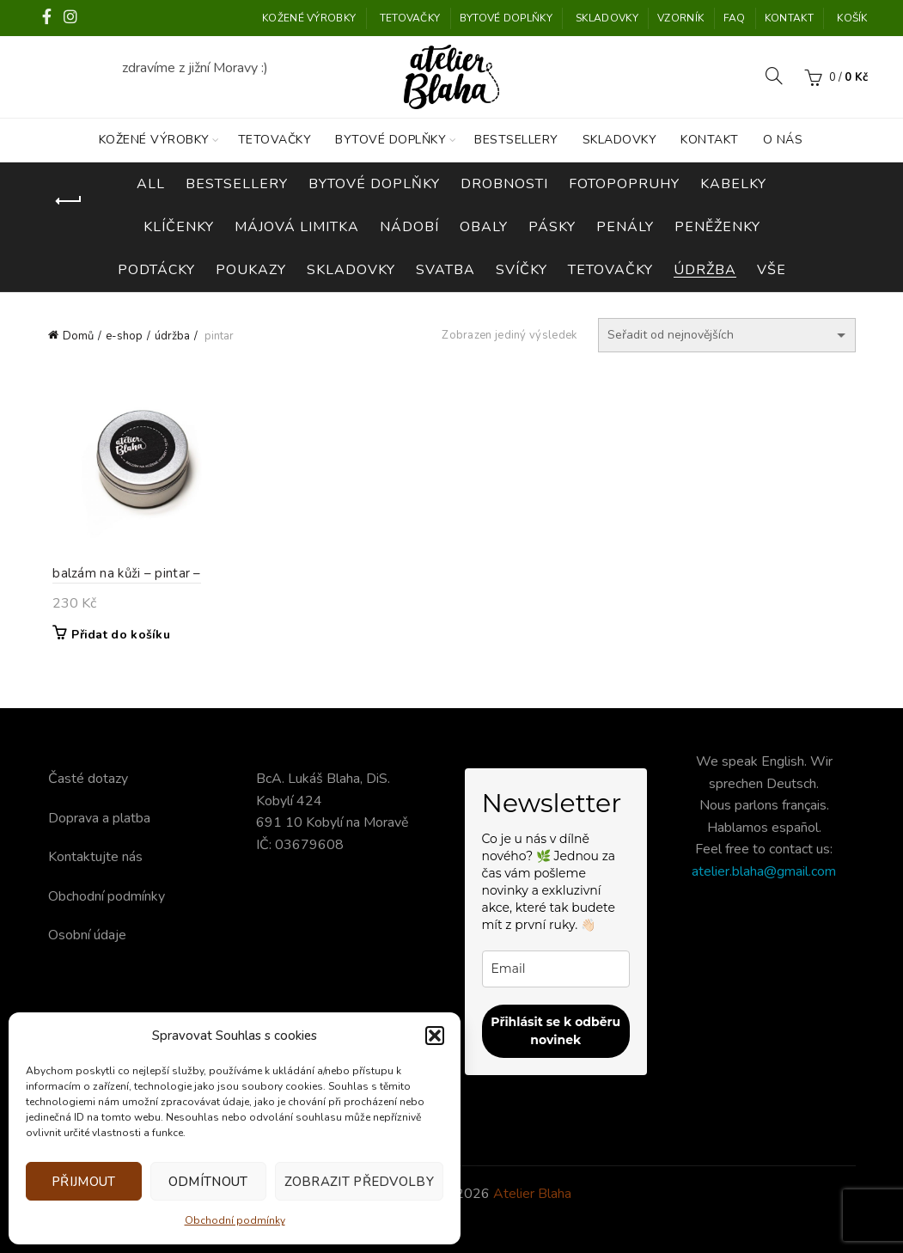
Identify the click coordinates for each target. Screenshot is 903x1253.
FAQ (734, 18)
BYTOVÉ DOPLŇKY (506, 18)
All (151, 183)
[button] (434, 1035)
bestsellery (237, 183)
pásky (552, 226)
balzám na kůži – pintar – (122, 575)
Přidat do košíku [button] (116, 637)
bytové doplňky (374, 183)
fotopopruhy (624, 183)
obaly (484, 226)
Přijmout (83, 1181)
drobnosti (504, 183)
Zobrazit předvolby (359, 1181)
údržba (705, 269)
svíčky (521, 269)
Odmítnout (208, 1181)
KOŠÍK (852, 18)
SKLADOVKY (607, 18)
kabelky (733, 183)
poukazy (251, 269)
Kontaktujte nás (95, 856)
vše (771, 269)
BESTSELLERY (516, 139)
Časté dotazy (88, 778)
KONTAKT (789, 18)
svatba (445, 269)
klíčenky (178, 226)
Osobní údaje (87, 935)
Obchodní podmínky (235, 1220)
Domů (78, 336)
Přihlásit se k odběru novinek (555, 1031)
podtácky (156, 269)
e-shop (124, 336)
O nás (783, 139)
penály (625, 226)
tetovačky (610, 269)
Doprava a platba (99, 818)
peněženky (717, 226)
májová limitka (297, 226)
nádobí (409, 226)
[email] (556, 968)
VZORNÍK (680, 18)
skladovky (351, 269)
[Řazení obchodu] (727, 335)
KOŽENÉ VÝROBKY (309, 18)
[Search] (774, 76)
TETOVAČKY (410, 18)
